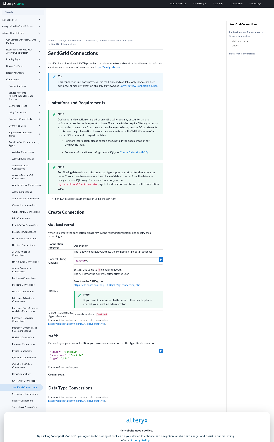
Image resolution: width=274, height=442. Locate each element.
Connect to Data (24, 125)
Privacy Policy (140, 406)
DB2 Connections (21, 218)
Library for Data (23, 66)
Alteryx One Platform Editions (21, 26)
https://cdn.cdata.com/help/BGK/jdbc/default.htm (112, 316)
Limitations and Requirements (246, 32)
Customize (163, 426)
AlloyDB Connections (23, 158)
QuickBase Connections (24, 357)
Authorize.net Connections (25, 198)
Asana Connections (22, 191)
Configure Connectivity (24, 119)
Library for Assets (23, 72)
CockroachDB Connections (26, 211)
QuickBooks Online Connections (22, 366)
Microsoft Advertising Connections (23, 300)
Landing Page (23, 59)
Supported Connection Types (24, 134)
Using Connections (24, 112)
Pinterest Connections (23, 344)
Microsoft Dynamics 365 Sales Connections (24, 329)
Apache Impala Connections (26, 185)
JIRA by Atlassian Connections (21, 253)
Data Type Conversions (242, 53)
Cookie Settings (135, 416)
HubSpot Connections (23, 245)
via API (235, 45)
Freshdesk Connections (24, 231)
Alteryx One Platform (21, 33)
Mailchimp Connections (24, 278)
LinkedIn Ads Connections (25, 261)
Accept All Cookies (110, 426)
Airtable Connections (23, 152)
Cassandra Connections (24, 205)
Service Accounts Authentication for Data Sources (21, 95)
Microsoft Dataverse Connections (22, 319)
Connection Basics (18, 86)
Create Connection (239, 36)
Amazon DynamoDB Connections (22, 177)
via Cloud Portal (240, 41)
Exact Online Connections (25, 225)
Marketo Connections (23, 291)
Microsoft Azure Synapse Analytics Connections (25, 309)
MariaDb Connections (23, 284)
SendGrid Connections (243, 24)
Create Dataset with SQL (170, 144)
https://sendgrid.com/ (143, 59)
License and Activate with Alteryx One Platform (23, 51)
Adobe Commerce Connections (21, 270)
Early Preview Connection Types (24, 144)
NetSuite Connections (23, 337)
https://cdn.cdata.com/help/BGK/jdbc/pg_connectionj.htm (142, 277)
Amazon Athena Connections (20, 167)
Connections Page (24, 105)
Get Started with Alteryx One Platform (23, 41)
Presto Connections (22, 350)
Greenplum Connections (24, 238)
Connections (23, 79)
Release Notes (21, 19)
